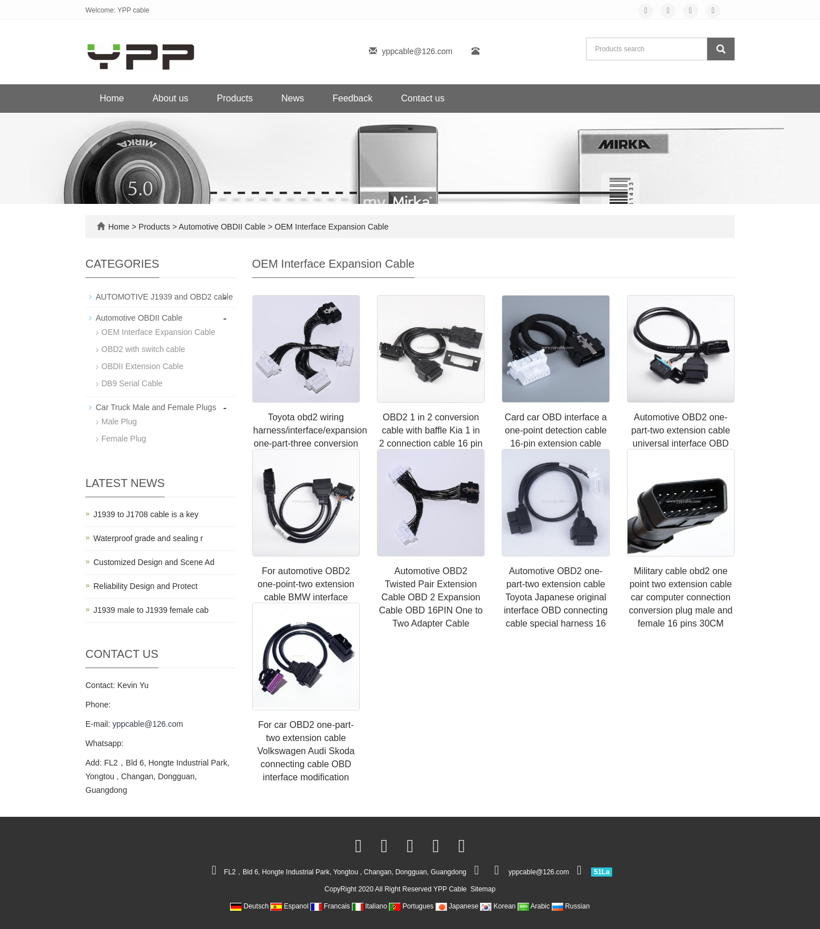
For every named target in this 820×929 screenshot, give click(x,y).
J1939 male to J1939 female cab (150, 610)
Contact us (422, 98)
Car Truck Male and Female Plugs (156, 407)
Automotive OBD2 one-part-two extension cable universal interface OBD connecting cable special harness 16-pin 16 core (680, 443)
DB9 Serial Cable (131, 383)
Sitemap (482, 889)
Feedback (352, 98)
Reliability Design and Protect (145, 586)
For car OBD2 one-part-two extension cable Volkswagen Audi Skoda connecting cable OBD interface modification (306, 750)
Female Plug (123, 438)
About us (170, 98)
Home (112, 98)
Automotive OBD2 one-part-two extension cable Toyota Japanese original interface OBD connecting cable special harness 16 (556, 597)
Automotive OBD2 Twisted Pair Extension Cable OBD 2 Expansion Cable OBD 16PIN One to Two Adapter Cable (430, 597)
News (292, 98)
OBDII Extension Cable (142, 366)
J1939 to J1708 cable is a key (145, 514)
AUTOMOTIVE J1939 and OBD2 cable (164, 296)
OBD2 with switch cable (143, 349)
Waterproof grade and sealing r (148, 538)
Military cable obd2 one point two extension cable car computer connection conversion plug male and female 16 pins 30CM (680, 597)
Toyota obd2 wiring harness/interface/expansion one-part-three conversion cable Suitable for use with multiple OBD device (310, 443)
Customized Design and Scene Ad (153, 562)
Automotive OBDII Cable (222, 226)
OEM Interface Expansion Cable (330, 226)
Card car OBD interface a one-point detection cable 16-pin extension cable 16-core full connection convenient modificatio (556, 443)
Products (235, 98)
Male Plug (119, 421)
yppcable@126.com (417, 51)
